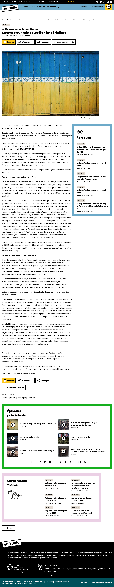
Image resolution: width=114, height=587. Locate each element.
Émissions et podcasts (19, 20)
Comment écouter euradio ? (55, 576)
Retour (8, 528)
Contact (17, 565)
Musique (41, 7)
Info (33, 7)
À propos (5, 2)
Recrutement (18, 568)
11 (50, 462)
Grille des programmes (21, 2)
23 (79, 462)
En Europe (6, 25)
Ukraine (5, 398)
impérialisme (29, 398)
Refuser (84, 582)
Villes (25, 7)
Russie (13, 398)
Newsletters (53, 2)
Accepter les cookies (102, 582)
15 (70, 462)
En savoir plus (30, 583)
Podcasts (51, 7)
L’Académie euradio (21, 570)
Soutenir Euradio (68, 2)
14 (65, 462)
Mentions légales (20, 572)
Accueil (5, 20)
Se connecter (97, 7)
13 (60, 462)
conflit (20, 398)
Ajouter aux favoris (64, 42)
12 (55, 462)
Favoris (84, 6)
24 (85, 462)
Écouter (9, 42)
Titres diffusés (39, 2)
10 (45, 462)
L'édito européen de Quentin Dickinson (47, 20)
